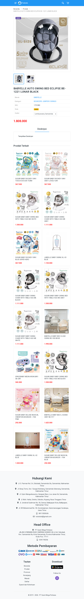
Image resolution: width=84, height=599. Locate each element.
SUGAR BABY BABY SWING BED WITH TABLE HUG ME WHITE (27, 218)
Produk (25, 9)
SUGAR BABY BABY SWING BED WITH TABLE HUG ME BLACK (56, 378)
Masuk (27, 578)
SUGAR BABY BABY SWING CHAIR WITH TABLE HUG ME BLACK (25, 298)
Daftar (27, 582)
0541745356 (43, 540)
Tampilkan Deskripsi (25, 136)
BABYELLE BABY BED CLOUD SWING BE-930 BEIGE (55, 337)
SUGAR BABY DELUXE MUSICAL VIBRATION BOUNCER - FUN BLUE (56, 457)
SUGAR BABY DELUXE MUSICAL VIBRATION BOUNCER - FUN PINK (27, 417)
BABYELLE (38, 97)
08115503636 (43, 513)
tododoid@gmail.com (43, 517)
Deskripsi (42, 129)
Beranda (17, 9)
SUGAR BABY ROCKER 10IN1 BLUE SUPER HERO (25, 258)
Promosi (27, 572)
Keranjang (27, 575)
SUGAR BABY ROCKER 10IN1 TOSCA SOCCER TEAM (25, 180)
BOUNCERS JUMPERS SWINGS (45, 101)
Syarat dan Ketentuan (27, 585)
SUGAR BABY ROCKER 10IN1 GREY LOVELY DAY (54, 180)
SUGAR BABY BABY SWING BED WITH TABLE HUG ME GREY (56, 297)
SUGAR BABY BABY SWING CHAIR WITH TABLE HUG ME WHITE (25, 338)
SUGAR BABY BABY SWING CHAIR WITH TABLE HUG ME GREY (54, 219)
